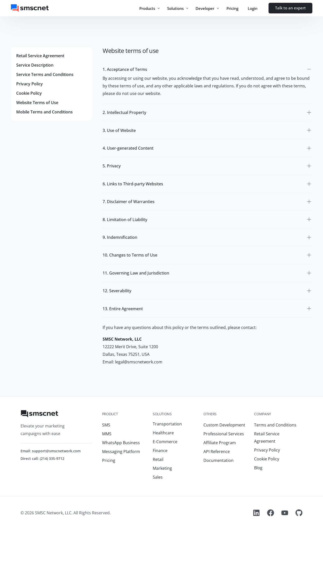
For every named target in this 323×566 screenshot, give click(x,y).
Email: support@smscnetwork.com (51, 485)
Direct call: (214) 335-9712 (42, 493)
